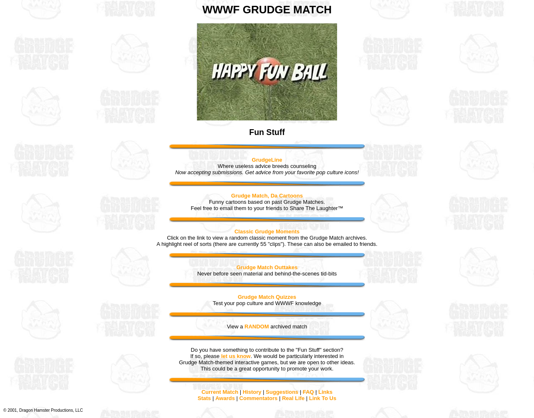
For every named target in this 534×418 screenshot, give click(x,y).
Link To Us (322, 398)
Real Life (293, 398)
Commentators (258, 398)
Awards (225, 398)
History (252, 392)
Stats (204, 398)
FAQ (308, 392)
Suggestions (282, 392)
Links (325, 392)
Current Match (220, 392)
